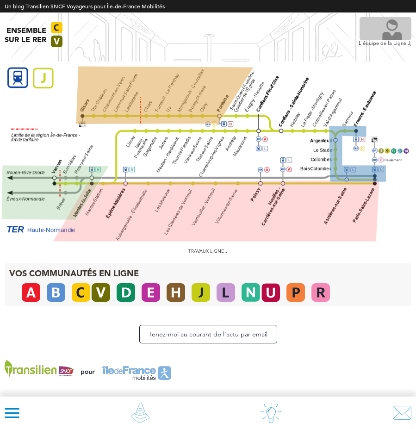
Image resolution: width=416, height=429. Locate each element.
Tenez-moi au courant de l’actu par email (208, 334)
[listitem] (216, 211)
